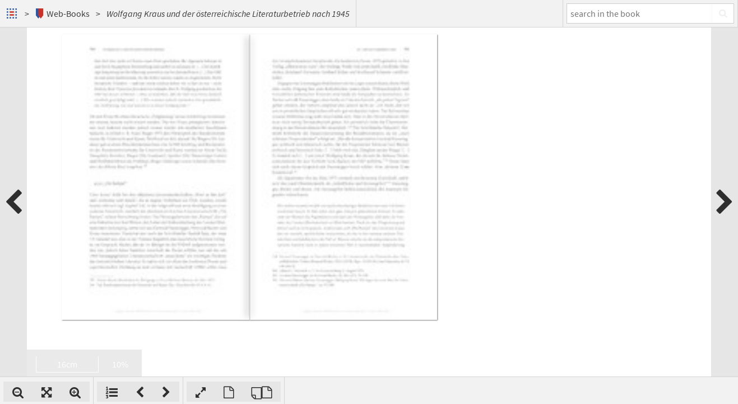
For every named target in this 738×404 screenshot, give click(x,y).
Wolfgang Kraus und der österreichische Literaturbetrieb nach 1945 (228, 13)
